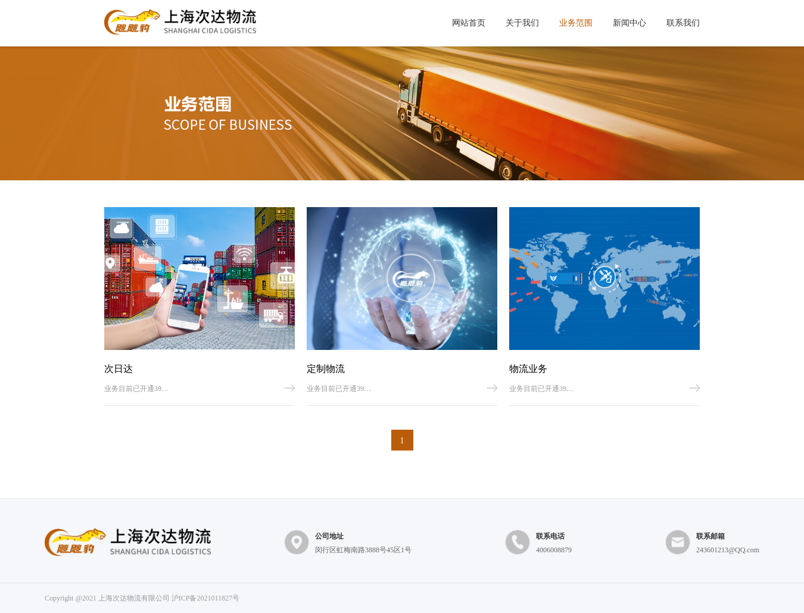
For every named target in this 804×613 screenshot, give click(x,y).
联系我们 (683, 22)
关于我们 (522, 22)
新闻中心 (629, 22)
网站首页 (468, 22)
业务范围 (576, 22)
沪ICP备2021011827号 (205, 598)
